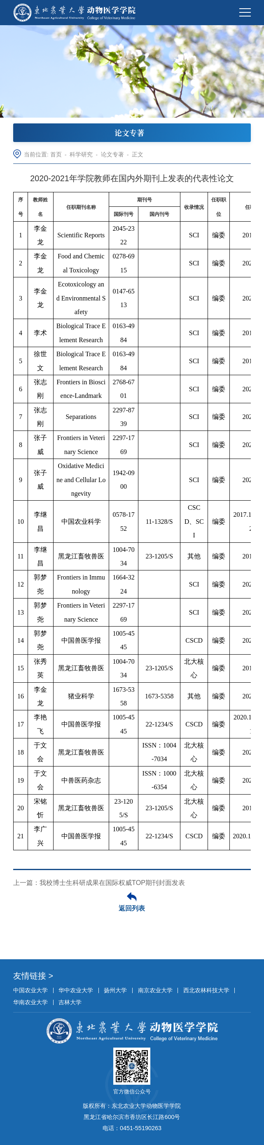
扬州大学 (115, 990)
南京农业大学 (155, 990)
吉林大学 (70, 1002)
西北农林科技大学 (206, 990)
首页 (56, 154)
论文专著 (112, 154)
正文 (137, 154)
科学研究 (81, 154)
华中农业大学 (75, 990)
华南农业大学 (30, 1002)
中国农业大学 (30, 990)
